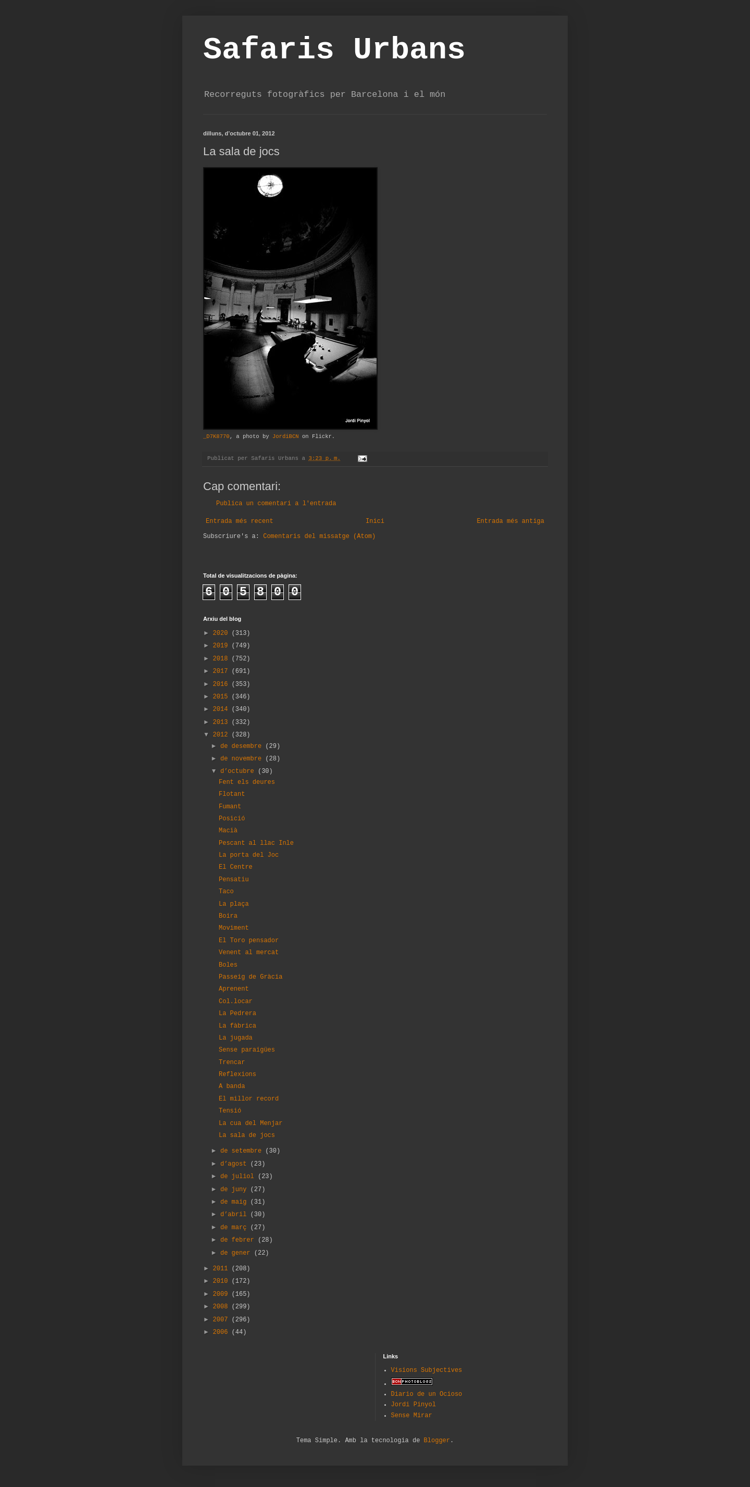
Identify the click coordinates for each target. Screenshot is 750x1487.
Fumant (230, 806)
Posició (232, 818)
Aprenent (234, 989)
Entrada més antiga (510, 521)
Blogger (437, 1440)
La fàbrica (237, 1026)
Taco (226, 891)
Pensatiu (234, 879)
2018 (222, 659)
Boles (228, 965)
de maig (235, 1202)
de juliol (239, 1176)
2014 (222, 709)
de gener (237, 1253)
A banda (232, 1086)
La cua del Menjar (250, 1123)
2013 (222, 722)
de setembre (242, 1151)
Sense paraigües (247, 1050)
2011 (222, 1268)
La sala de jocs (247, 1135)
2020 (222, 633)
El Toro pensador (249, 940)
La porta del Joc (249, 855)
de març (235, 1227)
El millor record (249, 1099)
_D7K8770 (216, 436)
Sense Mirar (411, 1415)
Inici (375, 521)
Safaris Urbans (334, 50)
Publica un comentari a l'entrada (276, 503)
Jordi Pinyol (413, 1404)
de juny (235, 1189)
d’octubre (239, 771)
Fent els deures (247, 782)
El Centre (236, 867)
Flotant (232, 794)
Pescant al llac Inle (256, 843)
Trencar (232, 1062)
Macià (228, 830)
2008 (222, 1306)
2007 (222, 1319)
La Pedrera (237, 1013)
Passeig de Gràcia (250, 977)
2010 (222, 1281)
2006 (222, 1332)
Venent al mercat (249, 952)
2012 (222, 735)
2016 (222, 684)
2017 (222, 671)
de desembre (242, 746)
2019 (222, 645)
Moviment (234, 928)
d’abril (235, 1214)
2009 (222, 1294)
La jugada (236, 1038)
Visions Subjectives (427, 1370)
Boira (228, 916)
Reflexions (237, 1074)
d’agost (235, 1164)
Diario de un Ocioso (427, 1394)
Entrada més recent (239, 521)
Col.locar (236, 1001)
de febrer (239, 1240)
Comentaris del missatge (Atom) (319, 536)
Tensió (230, 1111)
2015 (222, 697)
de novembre (242, 759)
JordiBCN (285, 436)
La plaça (234, 904)
